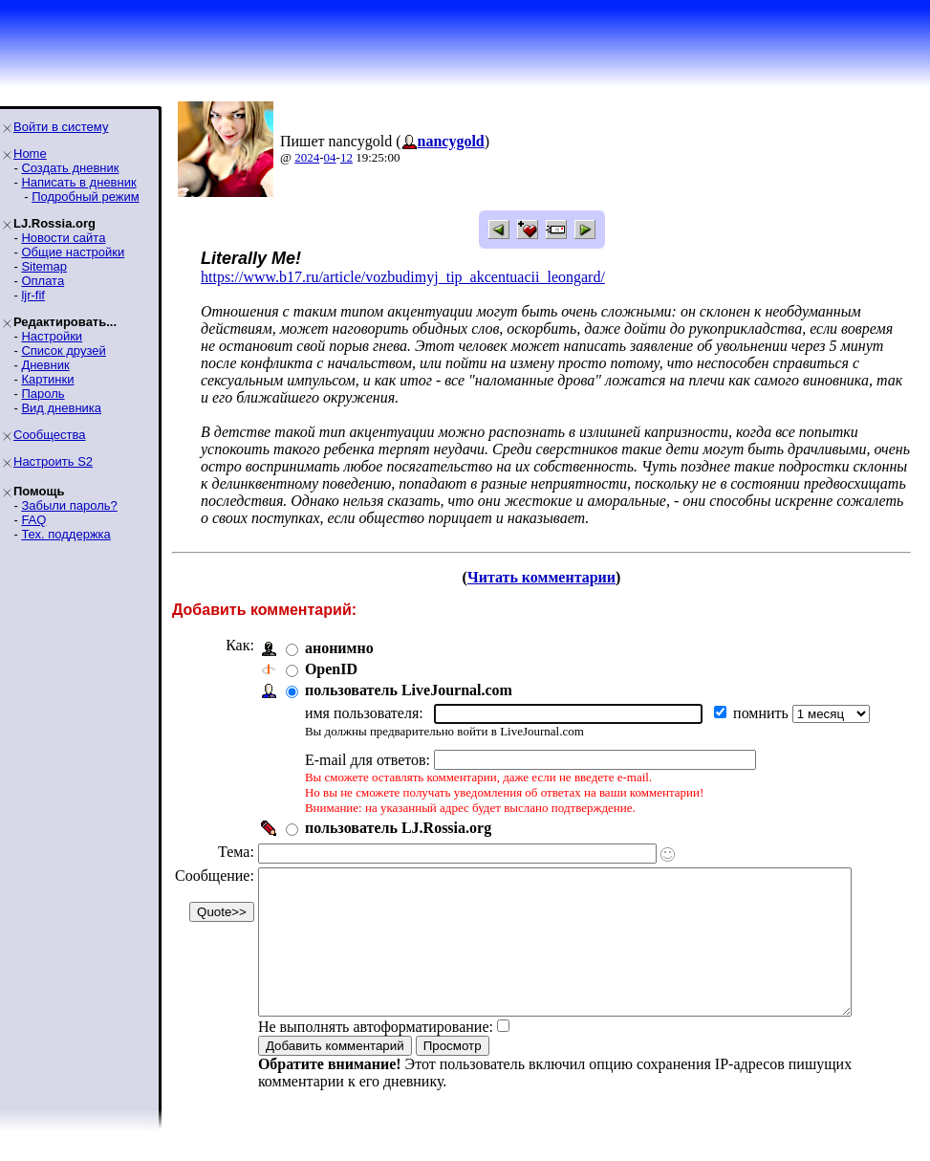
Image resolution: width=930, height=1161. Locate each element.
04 (330, 157)
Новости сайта (63, 237)
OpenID (331, 669)
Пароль (42, 393)
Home (30, 153)
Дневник (45, 365)
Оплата (42, 281)
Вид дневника (61, 408)
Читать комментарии (549, 577)
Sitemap (44, 266)
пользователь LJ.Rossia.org (398, 828)
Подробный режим (85, 196)
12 (346, 157)
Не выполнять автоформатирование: (375, 1055)
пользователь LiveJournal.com (408, 690)
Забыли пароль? (69, 505)
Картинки (47, 379)
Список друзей (63, 350)
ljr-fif (33, 295)
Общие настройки (72, 252)
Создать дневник (70, 168)
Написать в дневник (78, 182)
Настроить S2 (53, 461)
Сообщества (49, 434)
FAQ (33, 520)
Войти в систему (60, 127)
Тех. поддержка (65, 534)
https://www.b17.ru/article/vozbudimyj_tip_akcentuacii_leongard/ (403, 277)
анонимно (339, 648)
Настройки (51, 336)
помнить (762, 713)
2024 (306, 157)
